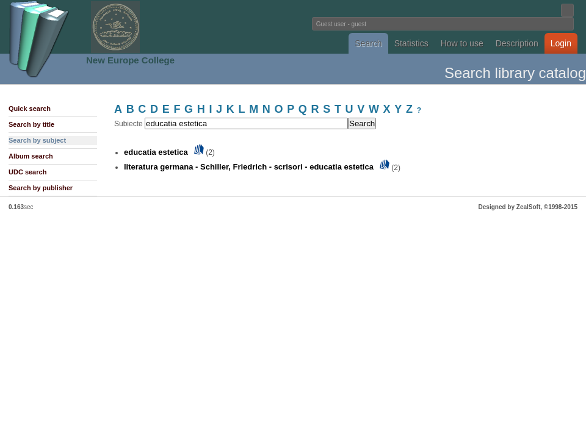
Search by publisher (41, 187)
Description (517, 43)
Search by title (31, 124)
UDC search (27, 172)
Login (561, 43)
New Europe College (130, 60)
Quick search (30, 108)
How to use (462, 43)
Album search (31, 156)
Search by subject (37, 140)
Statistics (411, 43)
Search (368, 43)
